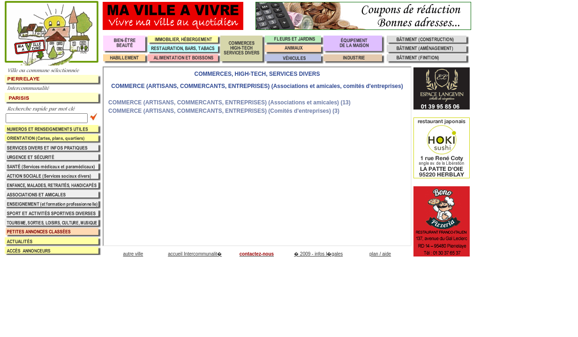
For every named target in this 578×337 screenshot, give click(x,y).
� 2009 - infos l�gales (318, 253)
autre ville (133, 253)
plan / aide (380, 253)
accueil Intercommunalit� (195, 253)
